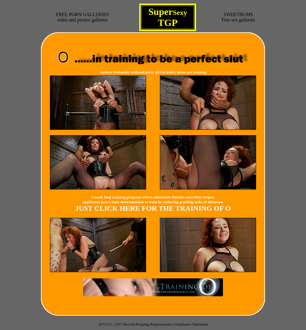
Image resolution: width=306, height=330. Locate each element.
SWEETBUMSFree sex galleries (238, 17)
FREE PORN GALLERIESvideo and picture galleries (82, 17)
